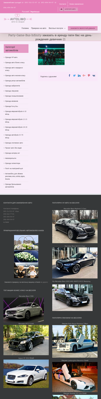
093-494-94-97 (47, 2)
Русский (25, 11)
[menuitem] (63, 4)
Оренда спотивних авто (14, 143)
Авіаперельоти (10, 158)
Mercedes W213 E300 (26, 324)
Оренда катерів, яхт (12, 153)
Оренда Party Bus (11, 106)
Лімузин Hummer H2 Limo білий (74, 393)
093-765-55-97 (31, 2)
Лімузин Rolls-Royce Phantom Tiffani (75, 324)
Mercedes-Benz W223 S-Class (75, 246)
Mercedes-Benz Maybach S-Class (75, 209)
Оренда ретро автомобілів (15, 81)
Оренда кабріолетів (12, 86)
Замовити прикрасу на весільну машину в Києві (22, 282)
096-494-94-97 (9, 8)
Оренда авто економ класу (15, 75)
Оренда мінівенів (11, 101)
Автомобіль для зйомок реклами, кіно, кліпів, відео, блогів (15, 176)
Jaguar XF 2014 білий (26, 358)
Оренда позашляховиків (14, 96)
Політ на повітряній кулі (14, 168)
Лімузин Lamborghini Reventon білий (74, 360)
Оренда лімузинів (11, 91)
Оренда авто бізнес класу (14, 62)
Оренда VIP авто (11, 57)
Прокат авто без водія (13, 148)
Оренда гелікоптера (12, 163)
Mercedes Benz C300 (26, 296)
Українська (34, 11)
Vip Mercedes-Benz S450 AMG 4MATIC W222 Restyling (71, 281)
